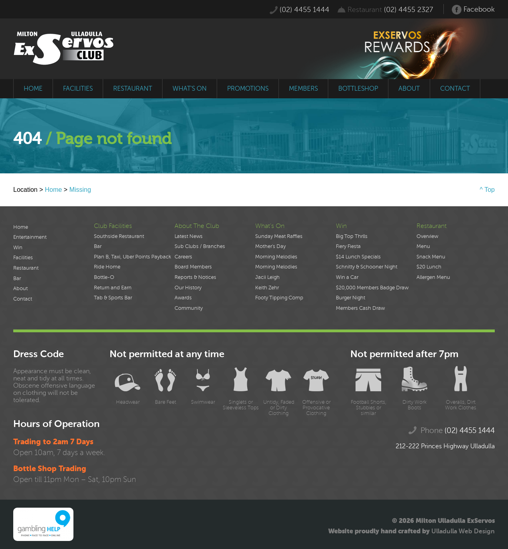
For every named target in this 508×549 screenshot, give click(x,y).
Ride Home (107, 267)
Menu (423, 246)
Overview (427, 236)
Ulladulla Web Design (463, 531)
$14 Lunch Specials (358, 257)
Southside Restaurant (119, 236)
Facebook (473, 9)
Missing (80, 189)
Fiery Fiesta (348, 246)
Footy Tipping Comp (279, 298)
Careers (183, 257)
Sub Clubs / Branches (200, 246)
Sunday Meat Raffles (279, 236)
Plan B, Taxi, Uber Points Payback (132, 257)
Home (53, 189)
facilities (78, 88)
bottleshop (358, 88)
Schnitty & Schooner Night (366, 267)
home (33, 88)
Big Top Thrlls (352, 236)
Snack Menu (431, 257)
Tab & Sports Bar (113, 298)
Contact (22, 299)
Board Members (193, 267)
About (20, 288)
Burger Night (350, 298)
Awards (183, 298)
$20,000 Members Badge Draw (372, 288)
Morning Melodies (276, 257)
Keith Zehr (267, 288)
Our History (188, 288)
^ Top (487, 189)
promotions (247, 88)
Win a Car (347, 277)
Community (189, 308)
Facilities (23, 257)
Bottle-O (104, 277)
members (303, 88)
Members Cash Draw (360, 308)
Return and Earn (113, 288)
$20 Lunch (429, 267)
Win (17, 247)
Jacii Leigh (267, 277)
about (409, 88)
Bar (17, 278)
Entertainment (30, 237)
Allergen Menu (433, 277)
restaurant (132, 88)
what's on (190, 88)
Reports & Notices (195, 277)
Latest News (189, 236)
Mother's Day (270, 246)
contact (455, 88)
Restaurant (26, 268)
